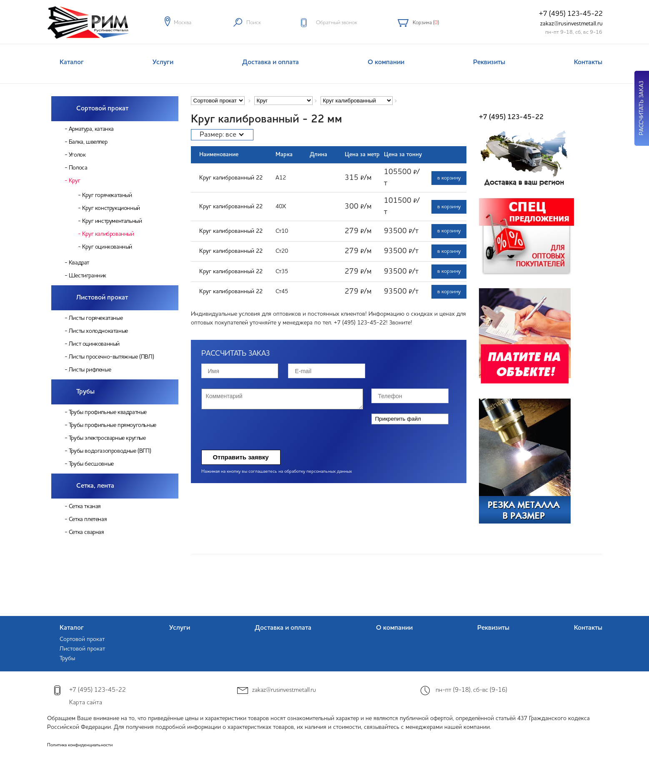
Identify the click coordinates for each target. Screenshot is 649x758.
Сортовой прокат (102, 108)
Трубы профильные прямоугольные (112, 425)
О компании (386, 62)
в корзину (449, 178)
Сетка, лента (95, 486)
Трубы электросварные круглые (107, 438)
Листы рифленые (90, 370)
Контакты (588, 62)
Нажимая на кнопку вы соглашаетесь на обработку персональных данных (276, 471)
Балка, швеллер (88, 142)
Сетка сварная (86, 532)
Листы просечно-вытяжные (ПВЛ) (111, 357)
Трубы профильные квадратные (108, 412)
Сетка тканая (85, 506)
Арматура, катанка (91, 129)
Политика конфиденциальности (80, 745)
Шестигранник (87, 276)
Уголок (77, 155)
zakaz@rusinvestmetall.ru (571, 24)
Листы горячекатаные (96, 318)
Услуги (163, 62)
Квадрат (79, 263)
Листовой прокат (102, 297)
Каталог (72, 62)
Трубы (85, 392)
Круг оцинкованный (107, 247)
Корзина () (426, 22)
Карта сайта (85, 703)
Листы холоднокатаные (98, 331)
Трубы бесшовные (91, 464)
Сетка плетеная (88, 519)
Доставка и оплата (270, 62)
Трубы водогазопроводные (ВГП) (110, 451)
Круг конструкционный (111, 208)
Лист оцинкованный (94, 344)
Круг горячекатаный (107, 195)
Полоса (78, 168)
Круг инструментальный (112, 221)
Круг (74, 181)
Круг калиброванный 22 (231, 178)
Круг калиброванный (108, 234)
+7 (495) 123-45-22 (571, 13)
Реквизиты (489, 62)
